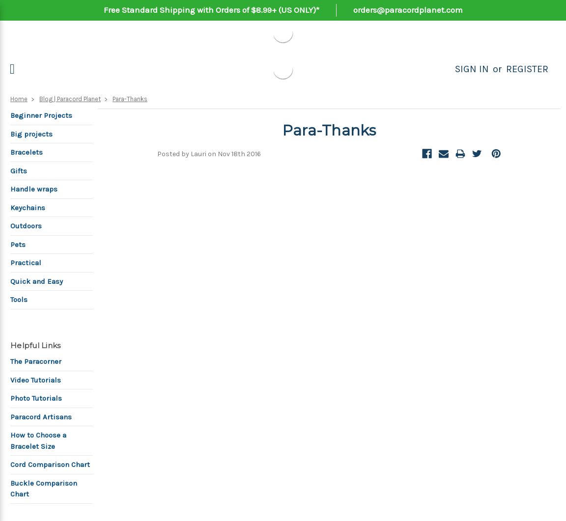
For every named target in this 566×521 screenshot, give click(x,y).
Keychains (27, 207)
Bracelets (26, 152)
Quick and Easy (36, 281)
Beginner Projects (41, 115)
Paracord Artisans (41, 416)
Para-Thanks (130, 99)
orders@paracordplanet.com (408, 10)
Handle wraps (33, 189)
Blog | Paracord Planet (70, 99)
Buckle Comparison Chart (43, 489)
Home (19, 99)
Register (527, 69)
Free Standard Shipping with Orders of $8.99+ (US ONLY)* (211, 10)
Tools (19, 299)
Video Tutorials (35, 380)
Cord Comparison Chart (50, 464)
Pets (18, 244)
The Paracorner (35, 361)
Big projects (31, 134)
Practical (25, 262)
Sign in (472, 69)
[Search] (444, 69)
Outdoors (26, 225)
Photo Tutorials (36, 398)
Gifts (18, 170)
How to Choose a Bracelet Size (38, 441)
